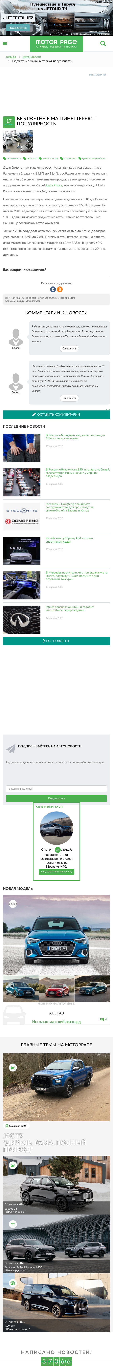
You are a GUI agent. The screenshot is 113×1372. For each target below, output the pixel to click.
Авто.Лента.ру (15, 301)
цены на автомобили (93, 158)
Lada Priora (54, 185)
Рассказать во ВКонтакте (53, 289)
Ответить (69, 348)
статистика (70, 158)
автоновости (14, 158)
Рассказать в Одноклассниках (60, 289)
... (108, 409)
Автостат (33, 301)
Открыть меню (5, 48)
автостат (32, 158)
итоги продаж (50, 158)
